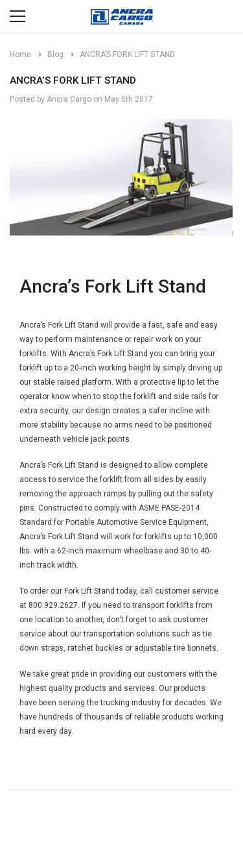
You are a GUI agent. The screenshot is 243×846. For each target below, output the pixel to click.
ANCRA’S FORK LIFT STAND (73, 80)
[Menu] (17, 16)
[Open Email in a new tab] (30, 817)
